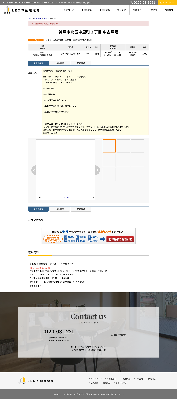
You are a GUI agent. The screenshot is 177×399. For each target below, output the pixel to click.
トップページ (67, 9)
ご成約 (144, 53)
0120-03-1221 (143, 2)
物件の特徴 (38, 63)
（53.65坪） (117, 55)
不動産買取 (104, 9)
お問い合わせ (167, 2)
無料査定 (121, 9)
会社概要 (169, 9)
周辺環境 (81, 63)
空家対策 (153, 9)
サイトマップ (121, 382)
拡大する (66, 197)
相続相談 (137, 9)
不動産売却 (86, 9)
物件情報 (60, 63)
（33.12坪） (117, 52)
